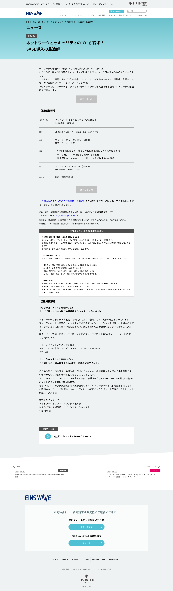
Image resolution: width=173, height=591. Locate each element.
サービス (91, 15)
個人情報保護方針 (104, 569)
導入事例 (101, 15)
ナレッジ (112, 15)
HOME (28, 22)
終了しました (86, 98)
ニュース (63, 15)
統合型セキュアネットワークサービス (73, 436)
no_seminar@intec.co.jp (67, 215)
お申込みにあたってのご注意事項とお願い (62, 200)
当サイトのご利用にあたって (83, 569)
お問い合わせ (117, 11)
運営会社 (65, 569)
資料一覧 (86, 543)
